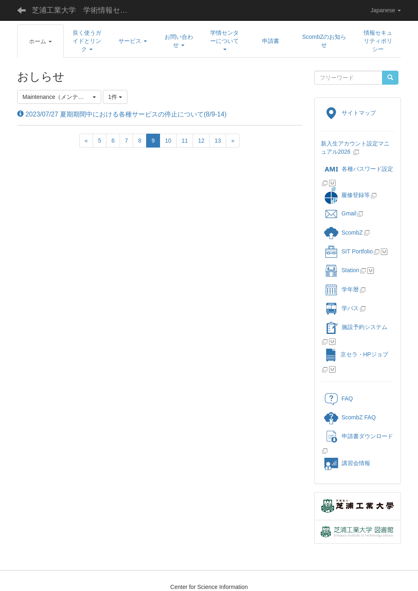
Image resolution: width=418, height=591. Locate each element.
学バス (341, 308)
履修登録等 (347, 195)
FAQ (338, 398)
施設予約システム (355, 327)
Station (342, 270)
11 (185, 140)
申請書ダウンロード (358, 436)
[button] (40, 41)
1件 (115, 97)
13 (218, 140)
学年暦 (341, 289)
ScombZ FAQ (350, 417)
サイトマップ (350, 113)
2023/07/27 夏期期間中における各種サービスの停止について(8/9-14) (122, 114)
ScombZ (352, 232)
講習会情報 (347, 463)
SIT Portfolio (348, 251)
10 (168, 140)
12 (201, 140)
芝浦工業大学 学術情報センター (86, 10)
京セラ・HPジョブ (356, 354)
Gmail (340, 213)
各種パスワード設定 (358, 169)
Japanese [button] (385, 10)
